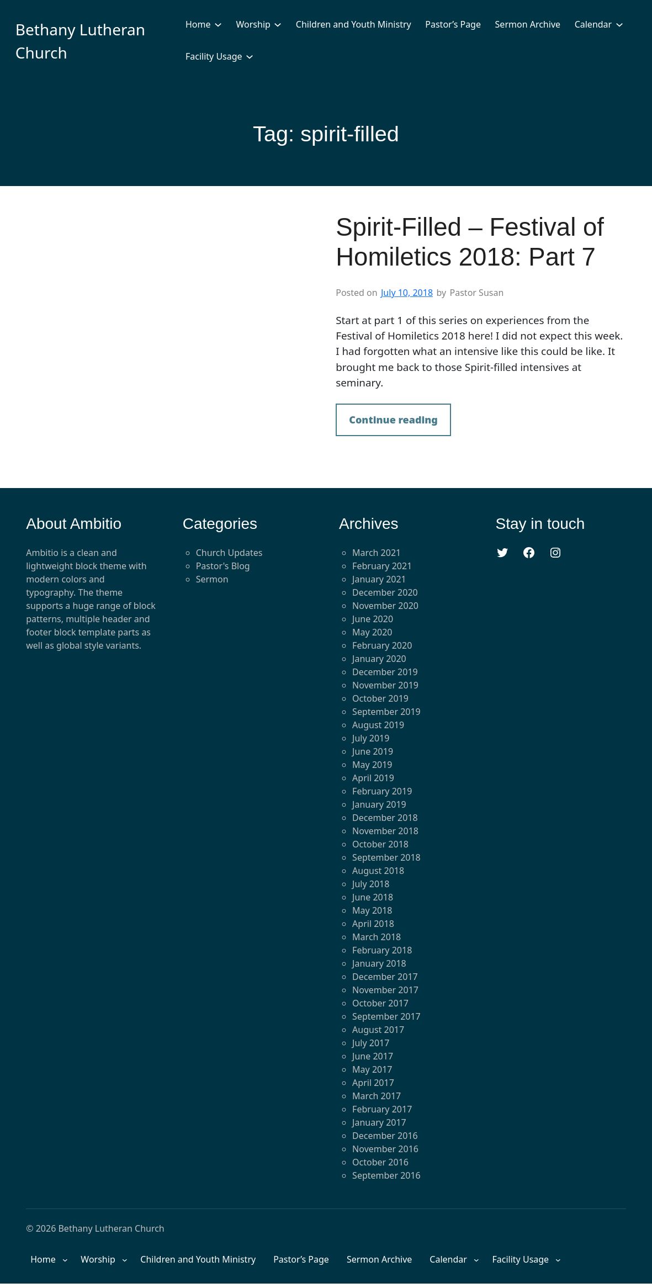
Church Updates (229, 553)
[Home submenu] (218, 24)
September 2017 (386, 1016)
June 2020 (372, 619)
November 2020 (385, 606)
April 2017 (373, 1083)
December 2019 (385, 672)
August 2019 (378, 725)
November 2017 (385, 990)
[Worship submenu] (278, 24)
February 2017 (382, 1109)
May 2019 (372, 765)
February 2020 (382, 645)
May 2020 (372, 632)
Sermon (212, 579)
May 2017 (372, 1069)
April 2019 (373, 778)
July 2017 (370, 1043)
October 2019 (380, 698)
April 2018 (373, 924)
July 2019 (370, 738)
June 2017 (372, 1056)
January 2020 (379, 659)
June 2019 (372, 751)
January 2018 (379, 963)
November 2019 (385, 685)
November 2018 (385, 831)
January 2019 (379, 804)
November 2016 (385, 1149)
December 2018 (385, 818)
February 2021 (382, 566)
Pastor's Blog (223, 566)
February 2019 (382, 791)
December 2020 (385, 592)
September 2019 (386, 712)
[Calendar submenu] (619, 24)
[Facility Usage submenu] (249, 56)
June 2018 (372, 897)
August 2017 (378, 1030)
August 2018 (378, 871)
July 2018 (370, 884)
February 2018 (382, 950)
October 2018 (380, 844)
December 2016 (385, 1136)
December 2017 (385, 977)
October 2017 (380, 1003)
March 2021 (376, 553)
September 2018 (386, 857)
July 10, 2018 (407, 293)
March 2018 (376, 937)
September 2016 (386, 1175)
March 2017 (376, 1096)
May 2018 (372, 910)
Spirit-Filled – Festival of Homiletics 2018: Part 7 (470, 242)
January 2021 (379, 579)
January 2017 (379, 1122)
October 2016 (380, 1162)
